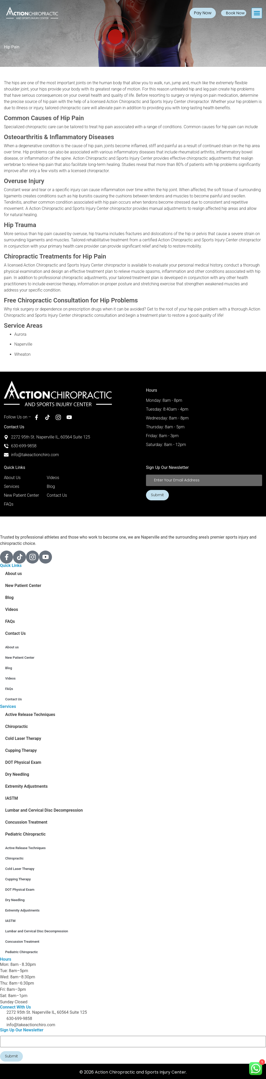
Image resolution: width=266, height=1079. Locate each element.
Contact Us (15, 633)
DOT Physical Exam (23, 762)
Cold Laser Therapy (23, 738)
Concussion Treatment (26, 822)
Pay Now (203, 13)
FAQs (10, 621)
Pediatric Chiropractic (25, 834)
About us (13, 573)
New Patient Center (23, 585)
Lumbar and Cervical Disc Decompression (44, 810)
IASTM (11, 798)
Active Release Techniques (30, 714)
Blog (9, 597)
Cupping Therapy (21, 750)
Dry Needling (17, 774)
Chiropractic (16, 726)
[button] (256, 13)
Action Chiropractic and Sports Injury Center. (141, 1072)
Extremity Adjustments (26, 786)
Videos (11, 609)
